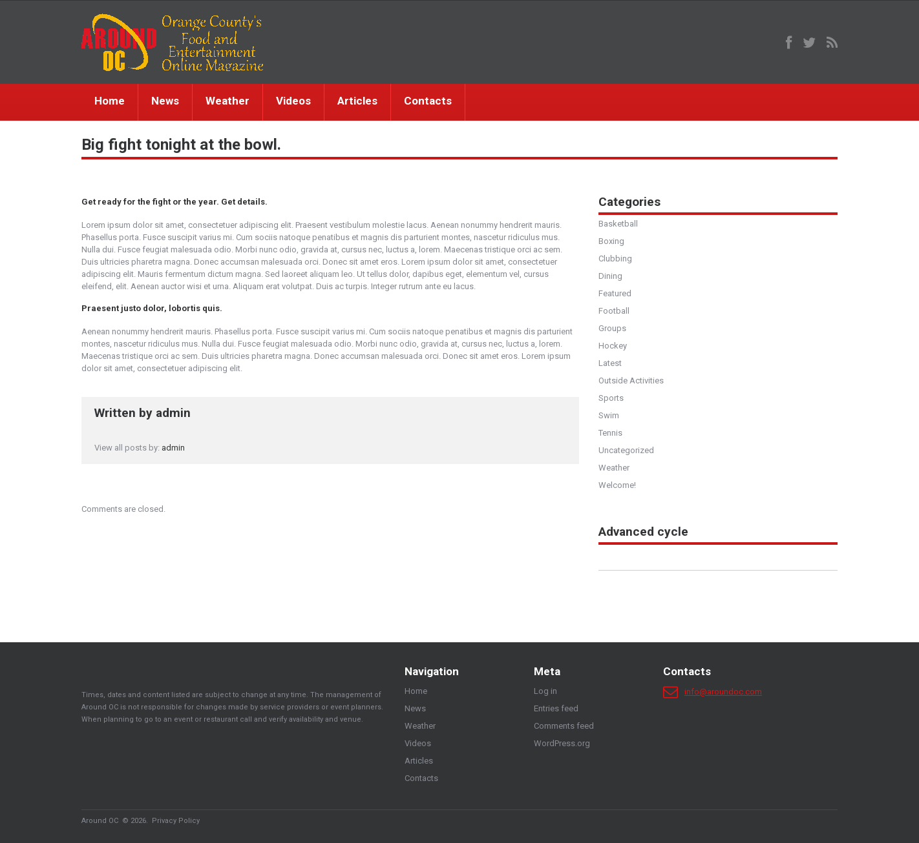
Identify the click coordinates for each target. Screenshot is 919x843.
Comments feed (564, 726)
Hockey (612, 345)
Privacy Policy (176, 821)
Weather (227, 100)
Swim (608, 415)
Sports (611, 398)
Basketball (618, 224)
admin (173, 412)
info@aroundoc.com (723, 691)
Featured (614, 293)
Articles (357, 100)
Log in (545, 691)
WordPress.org (562, 743)
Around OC (99, 821)
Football (613, 311)
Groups (612, 328)
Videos (293, 100)
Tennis (610, 433)
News (165, 100)
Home (109, 100)
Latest (610, 363)
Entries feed (556, 708)
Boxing (611, 241)
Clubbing (615, 258)
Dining (610, 276)
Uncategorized (626, 450)
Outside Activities (631, 380)
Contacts (428, 100)
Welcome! (617, 485)
